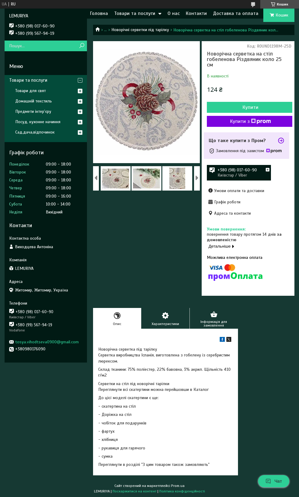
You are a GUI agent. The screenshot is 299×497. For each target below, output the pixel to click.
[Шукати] (81, 46)
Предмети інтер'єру (33, 111)
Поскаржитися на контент (135, 491)
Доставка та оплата (235, 13)
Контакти (196, 13)
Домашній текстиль (33, 101)
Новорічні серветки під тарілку (140, 29)
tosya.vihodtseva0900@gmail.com (47, 342)
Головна (99, 13)
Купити (250, 107)
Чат (273, 481)
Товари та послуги (134, 13)
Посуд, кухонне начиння (37, 121)
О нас (174, 13)
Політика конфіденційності (182, 491)
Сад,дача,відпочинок (35, 132)
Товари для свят (30, 90)
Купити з (250, 121)
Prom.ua (178, 486)
